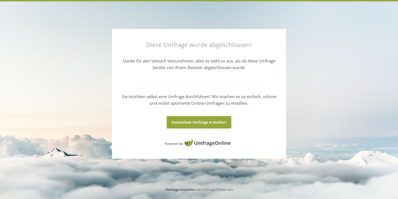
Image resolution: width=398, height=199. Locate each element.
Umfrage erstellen (180, 189)
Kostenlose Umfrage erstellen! (199, 122)
